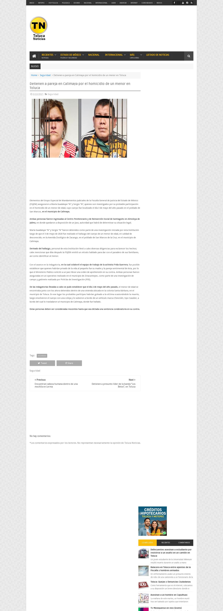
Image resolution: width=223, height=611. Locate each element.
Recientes (47, 55)
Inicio (32, 3)
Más (134, 55)
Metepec (41, 3)
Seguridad (45, 75)
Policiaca (66, 3)
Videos (159, 3)
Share (62, 366)
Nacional (88, 3)
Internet (134, 3)
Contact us (186, 520)
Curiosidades (147, 3)
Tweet (39, 366)
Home (34, 75)
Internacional (101, 3)
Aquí (190, 606)
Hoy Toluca (53, 3)
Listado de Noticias (157, 54)
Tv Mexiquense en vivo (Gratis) (172, 178)
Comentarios (185, 110)
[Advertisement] (169, 28)
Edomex (77, 3)
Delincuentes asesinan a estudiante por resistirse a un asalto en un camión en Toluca (172, 120)
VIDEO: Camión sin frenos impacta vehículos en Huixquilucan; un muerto (174, 238)
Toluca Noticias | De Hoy (66, 606)
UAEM (113, 3)
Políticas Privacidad (169, 606)
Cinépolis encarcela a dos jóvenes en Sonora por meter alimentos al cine (174, 255)
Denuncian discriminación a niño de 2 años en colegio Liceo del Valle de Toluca (116, 538)
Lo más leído (152, 110)
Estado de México (70, 55)
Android (123, 3)
